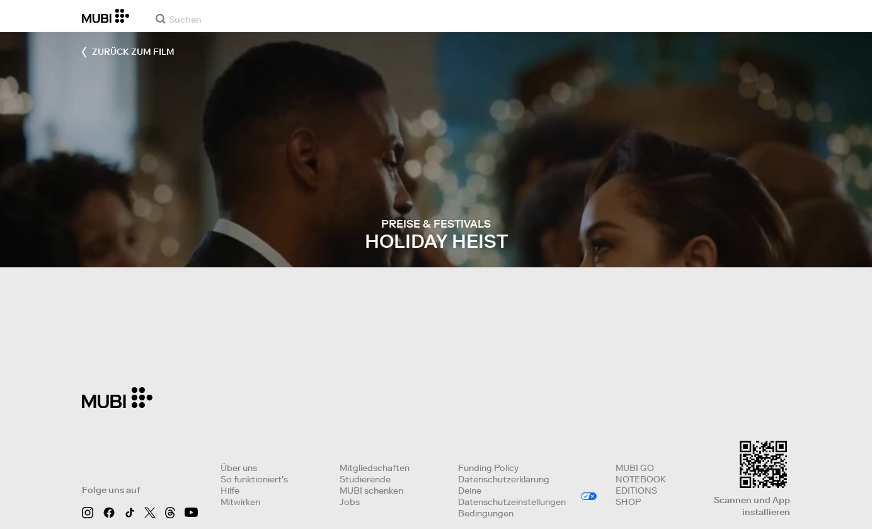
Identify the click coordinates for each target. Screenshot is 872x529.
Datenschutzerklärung (503, 479)
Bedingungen (485, 513)
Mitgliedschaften (375, 468)
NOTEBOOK (641, 479)
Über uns (239, 468)
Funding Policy (488, 468)
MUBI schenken (371, 490)
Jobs (350, 502)
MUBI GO (635, 468)
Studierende (365, 479)
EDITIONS (636, 490)
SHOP (628, 502)
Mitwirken (240, 502)
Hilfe (230, 490)
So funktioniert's (254, 479)
